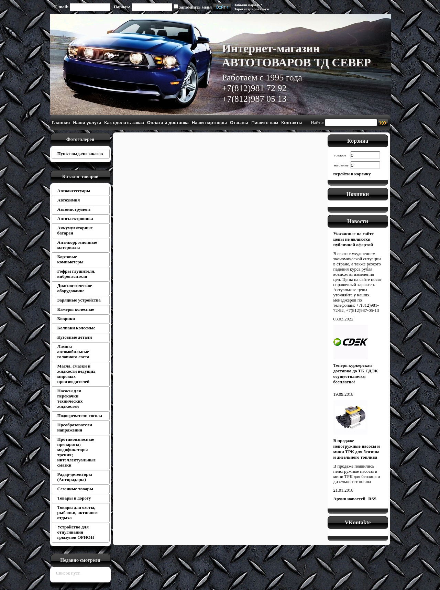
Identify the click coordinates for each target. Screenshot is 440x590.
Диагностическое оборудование (74, 288)
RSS (372, 498)
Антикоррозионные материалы (77, 245)
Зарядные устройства (79, 300)
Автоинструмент (74, 209)
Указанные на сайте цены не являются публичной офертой (353, 239)
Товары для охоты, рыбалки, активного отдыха (78, 512)
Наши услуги (87, 122)
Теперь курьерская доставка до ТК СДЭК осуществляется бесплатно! (355, 373)
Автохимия (68, 200)
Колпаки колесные (76, 327)
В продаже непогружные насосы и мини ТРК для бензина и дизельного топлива (356, 449)
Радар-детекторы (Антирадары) (74, 477)
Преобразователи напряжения (74, 427)
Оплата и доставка (168, 122)
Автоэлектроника (75, 218)
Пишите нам (264, 122)
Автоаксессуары (73, 190)
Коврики (66, 318)
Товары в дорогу (74, 498)
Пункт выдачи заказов (80, 153)
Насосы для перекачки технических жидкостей (70, 398)
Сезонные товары (75, 488)
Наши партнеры (209, 122)
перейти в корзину (352, 173)
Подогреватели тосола (79, 415)
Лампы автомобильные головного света (73, 351)
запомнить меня (195, 7)
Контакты (291, 122)
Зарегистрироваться (251, 9)
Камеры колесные (75, 309)
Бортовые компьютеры (70, 259)
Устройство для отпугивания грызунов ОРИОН (75, 532)
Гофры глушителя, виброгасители (76, 274)
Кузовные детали (74, 337)
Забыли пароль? (248, 5)
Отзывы (239, 122)
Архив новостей (349, 498)
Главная (61, 122)
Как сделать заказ (124, 122)
